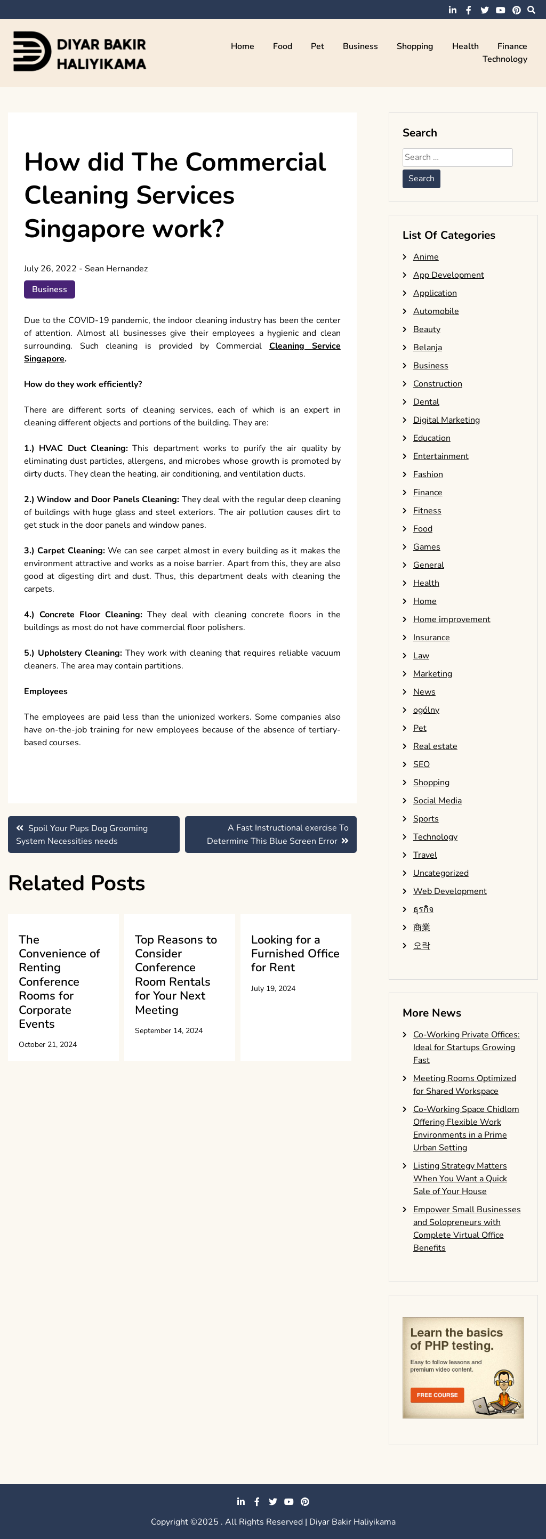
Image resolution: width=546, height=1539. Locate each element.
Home (242, 46)
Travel (425, 855)
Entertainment (441, 456)
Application (435, 293)
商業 (421, 927)
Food (282, 46)
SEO (421, 764)
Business (360, 46)
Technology (505, 59)
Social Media (437, 801)
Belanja (427, 347)
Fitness (427, 511)
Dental (426, 402)
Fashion (428, 474)
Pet (317, 46)
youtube (500, 10)
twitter (484, 10)
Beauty (426, 329)
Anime (426, 257)
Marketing (432, 674)
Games (426, 547)
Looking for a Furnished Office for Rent (295, 954)
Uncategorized (441, 873)
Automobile (436, 311)
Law (421, 656)
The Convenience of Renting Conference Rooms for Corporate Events (59, 982)
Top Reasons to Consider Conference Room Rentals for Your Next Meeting (176, 975)
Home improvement (452, 619)
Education (432, 438)
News (424, 692)
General (428, 565)
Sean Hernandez (116, 269)
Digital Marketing (446, 420)
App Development (448, 275)
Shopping (415, 46)
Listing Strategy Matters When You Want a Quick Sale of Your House (460, 1178)
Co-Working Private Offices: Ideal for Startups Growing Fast (466, 1047)
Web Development (450, 891)
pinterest (516, 10)
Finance (512, 46)
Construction (437, 384)
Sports (426, 819)
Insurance (431, 637)
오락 (421, 946)
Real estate (435, 746)
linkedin (452, 10)
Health (465, 46)
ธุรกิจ (423, 909)
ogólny (426, 710)
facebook (468, 10)
